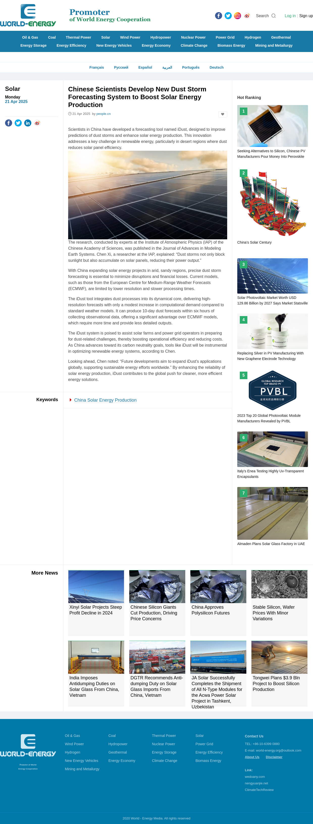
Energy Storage (33, 45)
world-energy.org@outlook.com (278, 750)
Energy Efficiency (71, 45)
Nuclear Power (193, 37)
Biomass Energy (231, 45)
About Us (252, 757)
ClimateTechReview (259, 790)
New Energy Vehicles (114, 45)
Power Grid (225, 37)
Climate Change (194, 45)
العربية (167, 67)
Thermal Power (78, 37)
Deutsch (217, 67)
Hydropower (160, 37)
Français (96, 67)
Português (190, 67)
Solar (105, 37)
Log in (290, 16)
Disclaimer (274, 757)
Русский (121, 67)
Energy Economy (156, 45)
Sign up (306, 16)
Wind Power (130, 37)
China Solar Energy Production (105, 400)
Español (145, 67)
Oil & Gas (30, 37)
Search (262, 16)
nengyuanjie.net (256, 783)
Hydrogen (253, 37)
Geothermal (281, 37)
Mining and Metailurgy (274, 45)
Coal (52, 37)
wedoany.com (255, 777)
